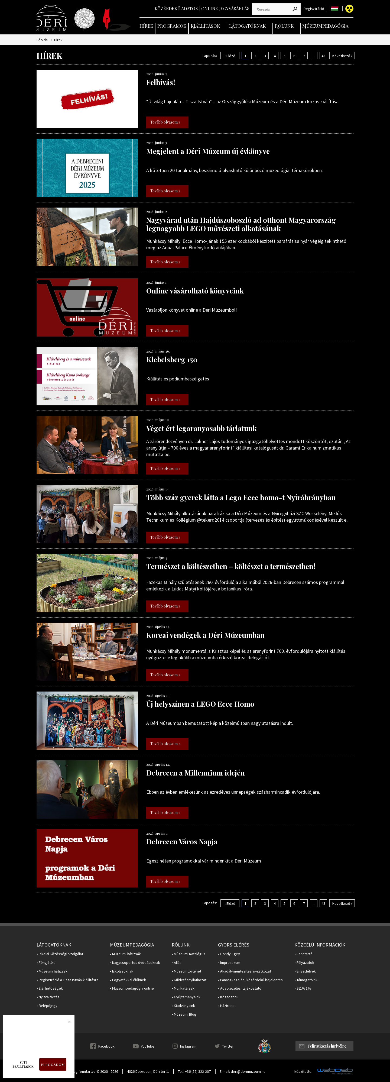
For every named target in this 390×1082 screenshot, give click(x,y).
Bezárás (67, 1023)
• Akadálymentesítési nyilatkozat (244, 971)
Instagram (188, 1046)
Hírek (146, 26)
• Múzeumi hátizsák (52, 971)
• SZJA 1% (302, 988)
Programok (171, 26)
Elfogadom (52, 1064)
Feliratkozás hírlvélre (326, 1046)
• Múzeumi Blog (184, 1014)
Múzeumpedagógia (325, 26)
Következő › (342, 55)
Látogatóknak (247, 26)
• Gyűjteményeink (186, 997)
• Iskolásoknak (121, 971)
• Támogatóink (305, 980)
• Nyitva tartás (48, 997)
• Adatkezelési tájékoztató (239, 988)
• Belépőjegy (47, 1005)
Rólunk (284, 26)
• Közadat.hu (228, 997)
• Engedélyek (305, 971)
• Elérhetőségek (50, 988)
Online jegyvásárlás (225, 8)
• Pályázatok (304, 962)
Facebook (106, 1046)
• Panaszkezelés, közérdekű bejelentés (250, 980)
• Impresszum (229, 962)
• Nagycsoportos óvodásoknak (135, 962)
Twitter (228, 1046)
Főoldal (42, 40)
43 (323, 55)
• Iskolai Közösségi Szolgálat (60, 954)
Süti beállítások (23, 1064)
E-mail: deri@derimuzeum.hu (242, 1071)
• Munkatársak (183, 988)
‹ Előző (230, 55)
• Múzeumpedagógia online (132, 988)
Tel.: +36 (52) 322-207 (194, 1071)
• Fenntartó (303, 954)
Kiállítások (205, 26)
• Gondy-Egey (229, 954)
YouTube (147, 1046)
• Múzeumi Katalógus (188, 954)
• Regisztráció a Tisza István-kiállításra (67, 980)
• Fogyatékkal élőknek (128, 980)
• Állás (176, 962)
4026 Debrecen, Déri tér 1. (148, 1071)
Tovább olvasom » (165, 122)
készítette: (303, 1071)
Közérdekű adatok (176, 8)
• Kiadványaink (183, 1005)
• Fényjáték (46, 962)
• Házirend (226, 1005)
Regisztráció (314, 9)
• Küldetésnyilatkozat (189, 980)
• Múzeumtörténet (186, 971)
